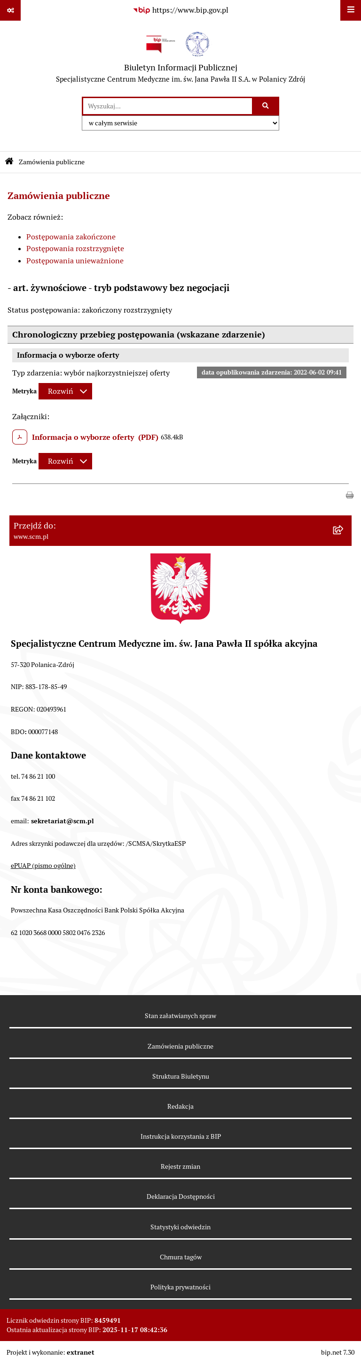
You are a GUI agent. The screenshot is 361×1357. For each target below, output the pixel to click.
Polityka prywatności (180, 1287)
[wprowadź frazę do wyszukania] (167, 106)
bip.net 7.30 (337, 1352)
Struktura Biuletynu (180, 1076)
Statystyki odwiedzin (180, 1227)
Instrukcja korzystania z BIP (181, 1136)
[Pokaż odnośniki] (10, 10)
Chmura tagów (181, 1257)
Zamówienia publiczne (52, 162)
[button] (349, 494)
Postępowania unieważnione (75, 261)
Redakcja (180, 1106)
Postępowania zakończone (71, 237)
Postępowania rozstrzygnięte (75, 248)
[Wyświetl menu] (350, 10)
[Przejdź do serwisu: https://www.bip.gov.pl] (180, 10)
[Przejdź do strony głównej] (180, 58)
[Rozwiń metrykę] (65, 391)
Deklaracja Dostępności (181, 1196)
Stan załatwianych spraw (180, 1016)
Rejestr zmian (180, 1166)
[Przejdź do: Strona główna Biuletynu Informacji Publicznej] (9, 162)
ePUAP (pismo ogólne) (43, 865)
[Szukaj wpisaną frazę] (266, 106)
